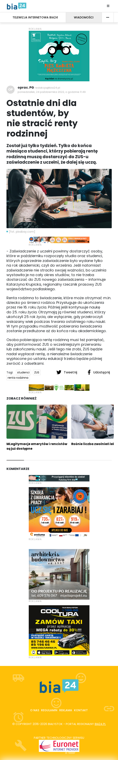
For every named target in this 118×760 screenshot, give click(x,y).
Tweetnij (67, 372)
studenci (23, 372)
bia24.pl (100, 724)
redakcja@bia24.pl (47, 88)
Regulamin (49, 710)
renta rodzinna (18, 378)
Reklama (65, 710)
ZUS (36, 372)
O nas (34, 710)
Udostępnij (99, 372)
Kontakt (81, 710)
